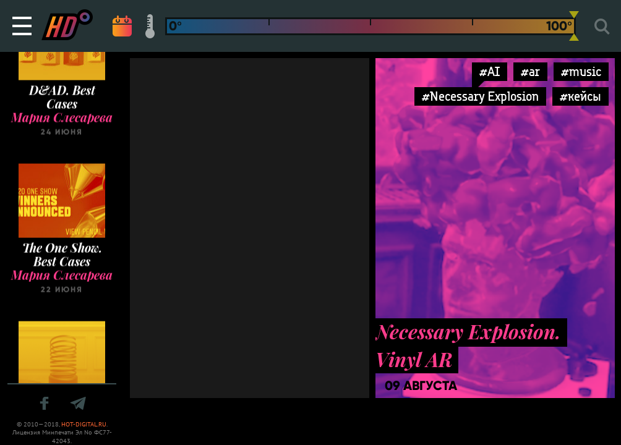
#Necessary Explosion (480, 96)
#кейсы (580, 96)
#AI (489, 71)
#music (581, 71)
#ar (530, 71)
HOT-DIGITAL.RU (83, 424)
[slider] (574, 26)
